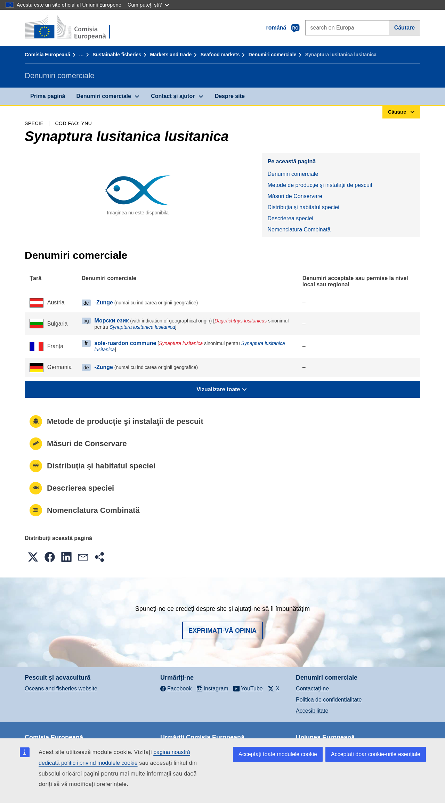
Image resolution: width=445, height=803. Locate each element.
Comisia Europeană (47, 54)
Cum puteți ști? (148, 5)
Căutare (404, 28)
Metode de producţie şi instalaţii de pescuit (319, 185)
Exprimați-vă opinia (222, 630)
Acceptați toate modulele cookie (277, 754)
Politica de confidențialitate (329, 700)
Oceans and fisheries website (61, 688)
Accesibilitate (312, 711)
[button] (33, 557)
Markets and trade (171, 54)
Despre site (230, 96)
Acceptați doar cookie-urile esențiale (375, 754)
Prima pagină (47, 96)
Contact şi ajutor (173, 96)
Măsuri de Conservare (294, 196)
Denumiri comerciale (273, 54)
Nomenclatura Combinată (298, 229)
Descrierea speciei (290, 218)
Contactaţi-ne (312, 688)
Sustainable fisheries (116, 54)
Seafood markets (220, 54)
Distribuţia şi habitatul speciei (303, 207)
